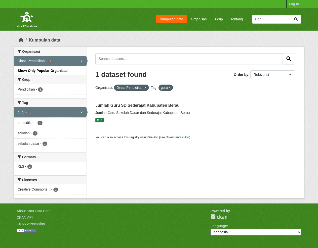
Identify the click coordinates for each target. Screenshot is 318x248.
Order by (241, 75)
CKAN (218, 216)
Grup (219, 19)
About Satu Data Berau (34, 211)
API (155, 137)
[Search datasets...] (276, 19)
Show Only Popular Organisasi (43, 71)
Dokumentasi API (177, 137)
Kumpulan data (171, 19)
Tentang (237, 19)
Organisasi (199, 19)
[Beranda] (21, 40)
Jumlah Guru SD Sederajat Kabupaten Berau (137, 105)
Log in (294, 4)
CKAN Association (31, 224)
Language (218, 226)
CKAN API (25, 217)
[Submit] (296, 19)
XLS (99, 120)
